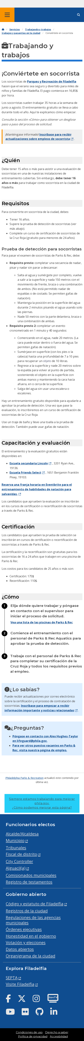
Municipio (15, 840)
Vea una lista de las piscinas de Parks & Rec (41, 622)
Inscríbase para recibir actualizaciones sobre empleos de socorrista (38, 137)
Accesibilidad (59, 1036)
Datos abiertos (20, 949)
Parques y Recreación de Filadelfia (51, 81)
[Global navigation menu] (7, 15)
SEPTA (12, 977)
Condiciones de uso (29, 1032)
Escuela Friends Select (25, 473)
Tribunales (16, 847)
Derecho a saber (56, 1032)
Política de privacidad (32, 1036)
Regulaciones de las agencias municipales (33, 920)
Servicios (14, 29)
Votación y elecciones (26, 942)
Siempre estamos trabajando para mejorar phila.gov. (42, 803)
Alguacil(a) (15, 868)
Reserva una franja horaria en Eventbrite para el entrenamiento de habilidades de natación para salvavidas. (37, 489)
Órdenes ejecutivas (24, 929)
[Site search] (78, 15)
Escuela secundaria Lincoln (29, 463)
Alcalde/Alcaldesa (22, 834)
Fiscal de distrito (21, 854)
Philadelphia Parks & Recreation (24, 778)
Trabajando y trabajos (38, 29)
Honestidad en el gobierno (31, 936)
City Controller (19, 861)
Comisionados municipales (31, 875)
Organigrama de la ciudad (30, 956)
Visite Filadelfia (20, 984)
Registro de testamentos (29, 882)
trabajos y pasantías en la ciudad (21, 33)
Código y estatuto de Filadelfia (34, 904)
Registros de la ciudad (27, 911)
